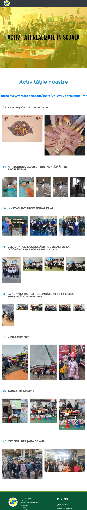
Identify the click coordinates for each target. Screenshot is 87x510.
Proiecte (24, 507)
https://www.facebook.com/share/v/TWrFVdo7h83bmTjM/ (44, 96)
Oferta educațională (29, 503)
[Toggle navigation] (82, 4)
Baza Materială (27, 498)
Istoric (24, 501)
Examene (24, 505)
